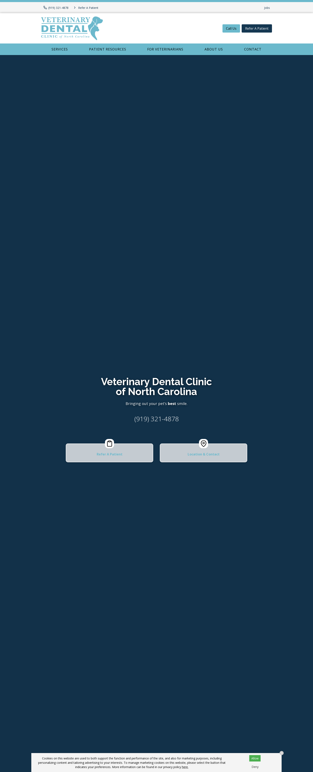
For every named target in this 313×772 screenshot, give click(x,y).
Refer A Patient (256, 28)
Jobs (267, 8)
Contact (252, 49)
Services (60, 49)
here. (185, 767)
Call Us (231, 28)
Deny (255, 767)
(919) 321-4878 (156, 418)
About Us (214, 49)
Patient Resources (107, 49)
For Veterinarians (165, 49)
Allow (255, 758)
